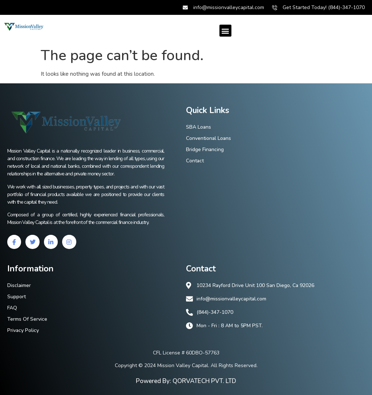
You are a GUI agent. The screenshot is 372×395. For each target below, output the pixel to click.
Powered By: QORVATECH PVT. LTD (186, 381)
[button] (225, 31)
